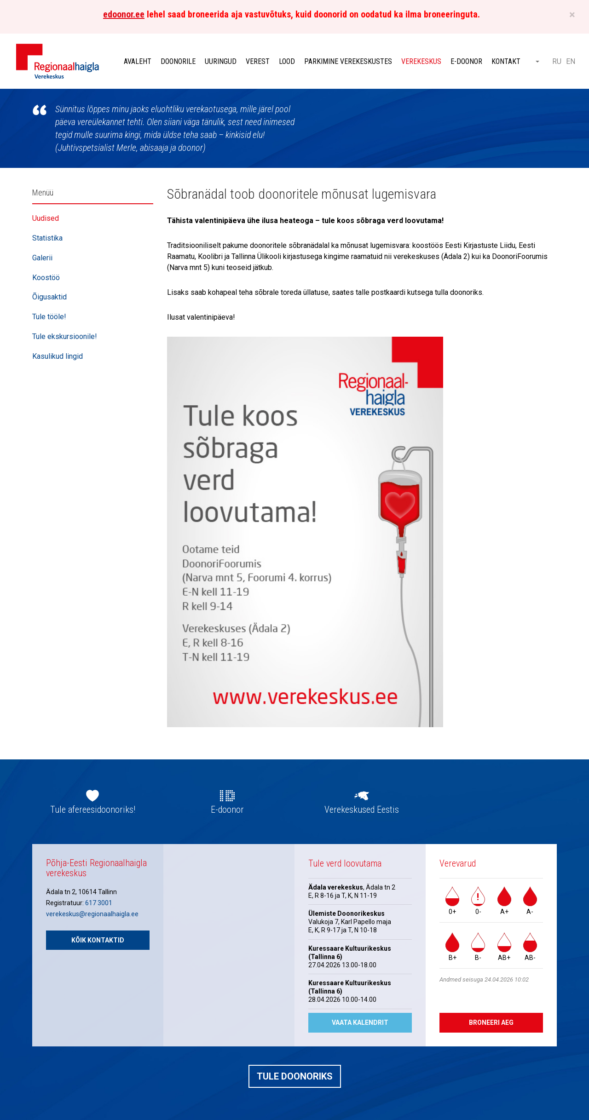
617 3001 (98, 903)
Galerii (42, 257)
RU (556, 61)
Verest (258, 61)
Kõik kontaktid (97, 940)
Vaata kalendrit (360, 1022)
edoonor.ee (123, 14)
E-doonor (466, 61)
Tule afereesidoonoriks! (92, 809)
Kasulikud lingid (57, 356)
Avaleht (137, 61)
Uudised (45, 218)
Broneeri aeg (491, 1022)
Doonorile (178, 61)
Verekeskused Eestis (361, 809)
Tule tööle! (49, 316)
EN (570, 61)
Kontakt (505, 61)
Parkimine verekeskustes (348, 61)
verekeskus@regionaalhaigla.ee (92, 914)
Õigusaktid (49, 297)
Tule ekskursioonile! (64, 336)
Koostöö (46, 277)
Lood (287, 61)
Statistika (47, 238)
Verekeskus (421, 61)
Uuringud (221, 61)
